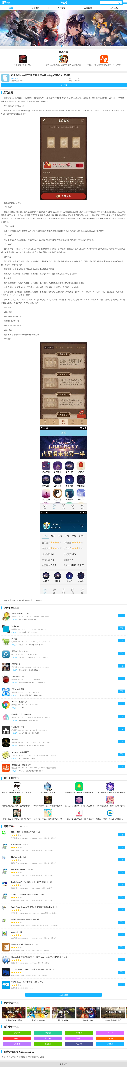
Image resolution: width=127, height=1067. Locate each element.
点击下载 (64, 85)
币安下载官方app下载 (36, 1057)
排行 (27, 826)
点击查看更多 (64, 995)
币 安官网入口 (22, 1057)
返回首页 (63, 1064)
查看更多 (16, 608)
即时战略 (61, 8)
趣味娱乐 (14, 78)
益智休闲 (35, 8)
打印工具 (114, 8)
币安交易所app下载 (9, 1057)
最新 (21, 826)
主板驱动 (88, 8)
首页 (11, 8)
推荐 (15, 826)
